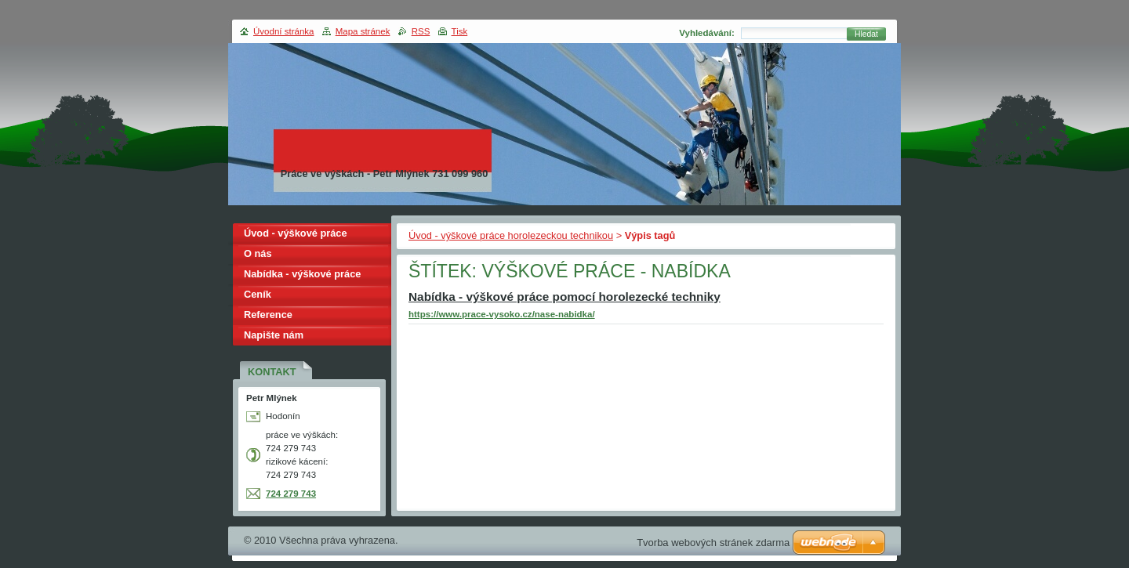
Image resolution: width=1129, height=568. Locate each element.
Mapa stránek (363, 31)
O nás (258, 253)
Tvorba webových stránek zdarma (713, 542)
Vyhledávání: (707, 33)
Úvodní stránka (283, 31)
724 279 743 (291, 493)
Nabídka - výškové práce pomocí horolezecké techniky (564, 296)
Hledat (866, 34)
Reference (268, 314)
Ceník (257, 294)
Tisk (460, 31)
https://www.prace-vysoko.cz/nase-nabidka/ (501, 314)
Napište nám (273, 335)
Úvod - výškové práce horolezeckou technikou (510, 235)
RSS (421, 31)
